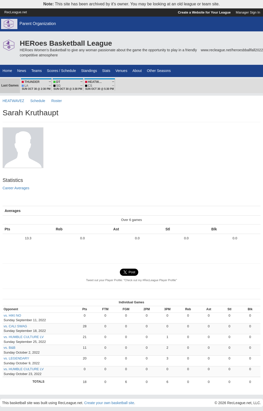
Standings (89, 71)
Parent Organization (37, 23)
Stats (106, 71)
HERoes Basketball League (66, 43)
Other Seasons (159, 71)
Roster (56, 101)
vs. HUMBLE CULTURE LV (24, 337)
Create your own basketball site (109, 403)
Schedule (37, 101)
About (137, 71)
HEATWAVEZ (13, 101)
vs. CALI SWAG (15, 326)
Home (7, 71)
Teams (36, 71)
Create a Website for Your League (204, 12)
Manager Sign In (248, 12)
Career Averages (16, 188)
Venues (121, 71)
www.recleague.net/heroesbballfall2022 (232, 50)
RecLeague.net (15, 12)
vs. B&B (9, 348)
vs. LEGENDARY (16, 358)
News (21, 71)
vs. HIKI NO (12, 315)
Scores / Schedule (61, 71)
